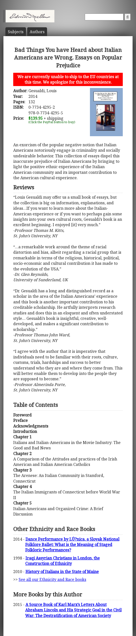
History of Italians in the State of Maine (62, 571)
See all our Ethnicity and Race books (52, 579)
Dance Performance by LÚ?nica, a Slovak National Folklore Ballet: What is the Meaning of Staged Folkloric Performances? (72, 544)
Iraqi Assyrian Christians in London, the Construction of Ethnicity (62, 560)
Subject (16, 32)
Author (37, 32)
